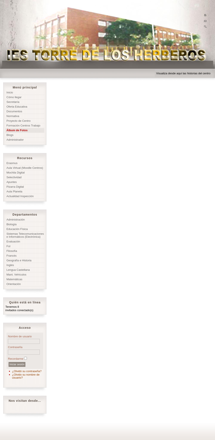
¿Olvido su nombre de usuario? (26, 376)
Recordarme (15, 358)
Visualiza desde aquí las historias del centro (183, 73)
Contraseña (15, 347)
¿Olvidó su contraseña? (26, 371)
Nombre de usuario (20, 336)
